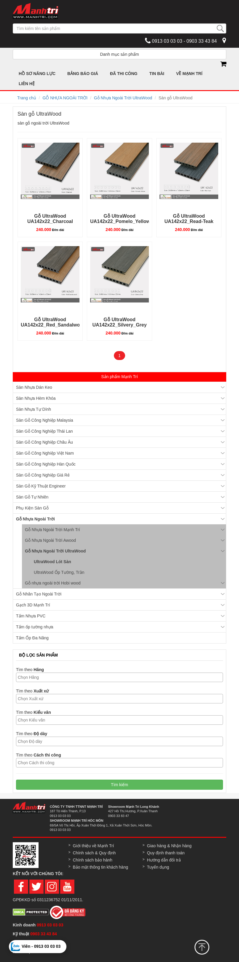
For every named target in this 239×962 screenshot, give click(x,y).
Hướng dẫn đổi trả (164, 860)
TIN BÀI (156, 73)
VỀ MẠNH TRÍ (189, 73)
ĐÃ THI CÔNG (124, 73)
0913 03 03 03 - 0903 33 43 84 (181, 40)
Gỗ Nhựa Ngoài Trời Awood (50, 540)
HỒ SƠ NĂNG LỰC (37, 73)
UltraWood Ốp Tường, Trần (59, 572)
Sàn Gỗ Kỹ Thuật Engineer (41, 486)
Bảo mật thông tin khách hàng (100, 867)
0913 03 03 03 (50, 925)
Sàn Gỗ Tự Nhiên (32, 497)
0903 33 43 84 (44, 933)
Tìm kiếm (119, 784)
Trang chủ (26, 97)
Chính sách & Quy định (94, 852)
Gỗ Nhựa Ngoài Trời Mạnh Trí (52, 529)
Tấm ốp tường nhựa (34, 627)
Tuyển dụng (158, 867)
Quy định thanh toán (166, 852)
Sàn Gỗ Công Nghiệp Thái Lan (44, 431)
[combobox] (119, 677)
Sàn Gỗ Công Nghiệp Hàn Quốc (46, 464)
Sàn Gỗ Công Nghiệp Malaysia (44, 420)
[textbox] (121, 677)
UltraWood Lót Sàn (52, 561)
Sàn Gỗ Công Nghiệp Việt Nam (45, 453)
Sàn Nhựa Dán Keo (34, 387)
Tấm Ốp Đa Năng (32, 638)
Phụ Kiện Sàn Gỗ (32, 508)
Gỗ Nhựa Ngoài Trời (35, 519)
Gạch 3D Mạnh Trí (33, 605)
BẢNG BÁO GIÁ (82, 73)
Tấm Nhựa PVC (30, 616)
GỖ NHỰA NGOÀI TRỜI (64, 97)
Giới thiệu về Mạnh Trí (93, 845)
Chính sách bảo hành (92, 860)
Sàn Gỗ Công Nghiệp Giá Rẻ (43, 475)
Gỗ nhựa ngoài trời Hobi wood (53, 583)
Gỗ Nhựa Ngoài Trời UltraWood (123, 97)
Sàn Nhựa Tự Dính (33, 409)
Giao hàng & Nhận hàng (169, 845)
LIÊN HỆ (27, 83)
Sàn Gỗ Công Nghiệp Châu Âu (44, 442)
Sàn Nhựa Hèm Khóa (36, 398)
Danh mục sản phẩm (119, 54)
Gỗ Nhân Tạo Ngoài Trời (38, 594)
